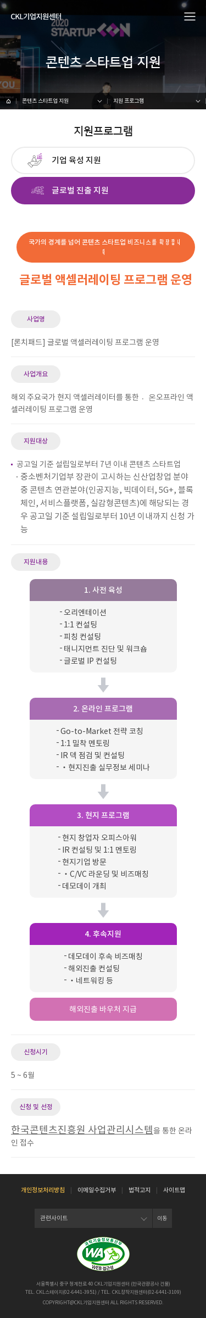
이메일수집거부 (96, 1190)
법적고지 (140, 1190)
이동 (162, 1218)
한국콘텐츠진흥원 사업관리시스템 (82, 1130)
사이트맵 (174, 1190)
